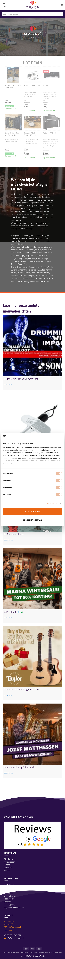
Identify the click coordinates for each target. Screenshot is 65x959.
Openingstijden (10, 887)
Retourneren (9, 899)
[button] (4, 5)
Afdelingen (8, 859)
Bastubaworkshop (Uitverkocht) (20, 767)
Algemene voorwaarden (14, 907)
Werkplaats (39, 952)
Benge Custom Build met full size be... (12, 134)
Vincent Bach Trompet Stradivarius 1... (13, 87)
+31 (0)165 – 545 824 (12, 935)
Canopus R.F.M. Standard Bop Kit (30, 134)
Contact (48, 952)
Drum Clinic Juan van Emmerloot (21, 378)
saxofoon (23, 250)
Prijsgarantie (9, 884)
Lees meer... (8, 385)
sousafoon (38, 253)
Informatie (7, 952)
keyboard (24, 235)
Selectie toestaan (32, 520)
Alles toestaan (33, 511)
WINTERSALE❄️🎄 (13, 611)
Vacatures (8, 868)
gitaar (31, 235)
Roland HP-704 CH (50, 133)
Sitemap (7, 902)
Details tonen (52, 504)
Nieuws (7, 870)
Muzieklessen (9, 862)
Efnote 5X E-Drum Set (32, 86)
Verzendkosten (10, 896)
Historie (7, 865)
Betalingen (8, 893)
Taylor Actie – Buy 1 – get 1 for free (21, 689)
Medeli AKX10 (48, 86)
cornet (29, 253)
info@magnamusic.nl (15, 938)
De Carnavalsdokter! (14, 534)
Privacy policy (9, 904)
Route (6, 890)
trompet (37, 235)
